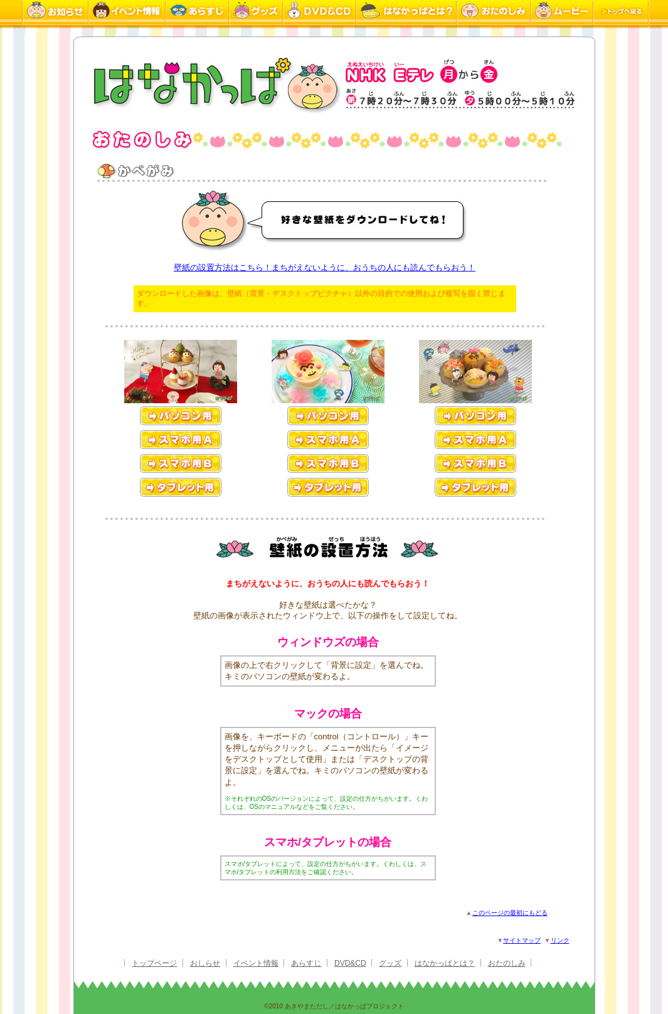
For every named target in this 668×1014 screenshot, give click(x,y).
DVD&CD (350, 963)
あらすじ (306, 963)
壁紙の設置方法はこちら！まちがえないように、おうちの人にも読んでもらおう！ (324, 267)
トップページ (154, 963)
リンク (560, 940)
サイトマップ (522, 940)
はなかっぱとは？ (445, 963)
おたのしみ (507, 963)
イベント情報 (255, 963)
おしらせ (205, 963)
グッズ (390, 963)
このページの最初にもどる (510, 912)
